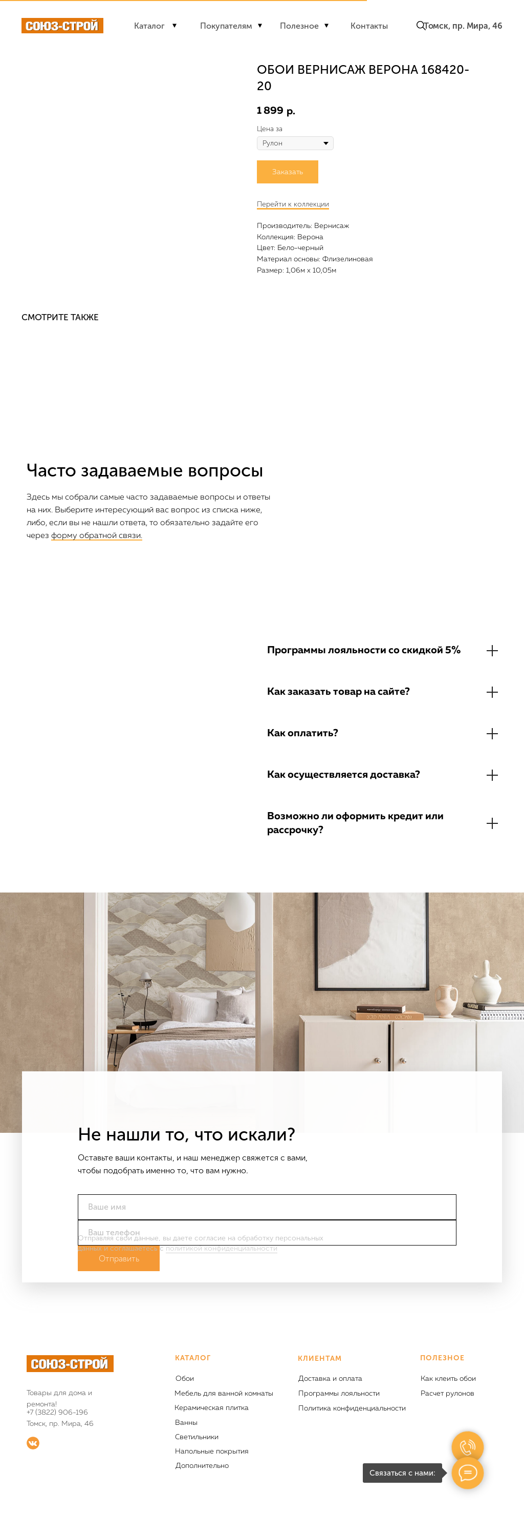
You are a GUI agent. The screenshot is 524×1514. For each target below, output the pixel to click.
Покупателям (226, 26)
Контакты (369, 26)
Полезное (299, 26)
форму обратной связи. (96, 536)
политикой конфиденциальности (221, 1248)
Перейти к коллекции (293, 204)
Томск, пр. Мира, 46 (463, 26)
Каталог (149, 26)
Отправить (119, 1258)
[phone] (267, 1233)
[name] (267, 1207)
